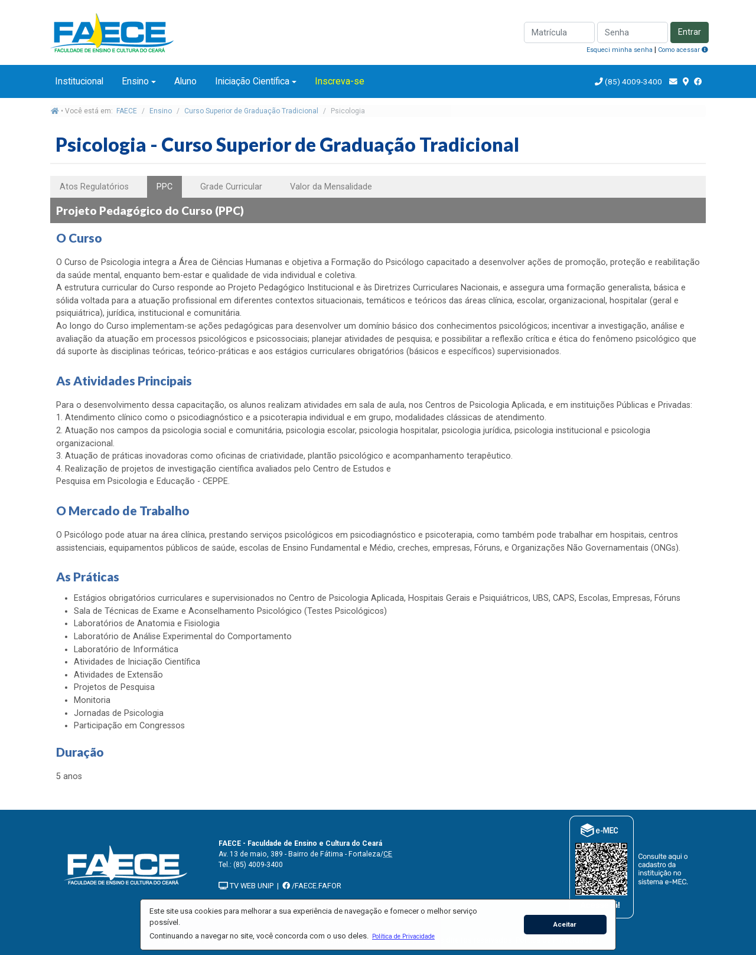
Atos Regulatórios (94, 187)
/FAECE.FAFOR (311, 885)
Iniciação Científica (252, 81)
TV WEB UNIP (246, 885)
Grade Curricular (231, 187)
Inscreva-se (339, 81)
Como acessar (683, 50)
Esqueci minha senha (619, 50)
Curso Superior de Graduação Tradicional (251, 111)
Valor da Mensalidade (331, 187)
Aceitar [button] (564, 924)
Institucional (79, 81)
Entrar (689, 32)
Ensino (135, 81)
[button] (403, 936)
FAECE (126, 111)
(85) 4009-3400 (633, 81)
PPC (164, 187)
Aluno (185, 81)
